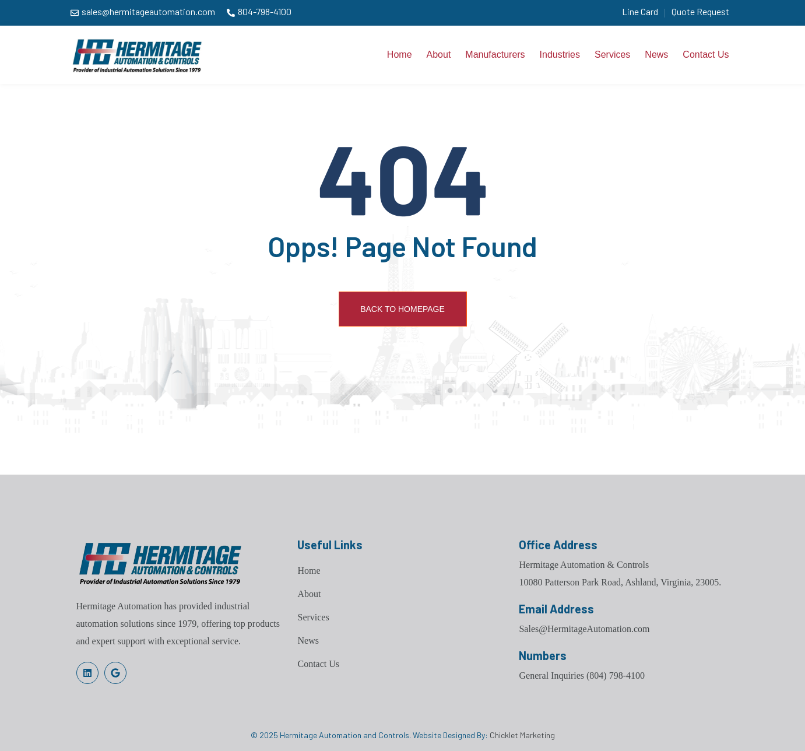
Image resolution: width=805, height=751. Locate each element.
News (656, 54)
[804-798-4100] (231, 13)
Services (612, 54)
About (439, 54)
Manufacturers (495, 54)
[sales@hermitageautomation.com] (75, 13)
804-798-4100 (264, 11)
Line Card (640, 11)
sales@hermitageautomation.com (148, 11)
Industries (560, 54)
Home (399, 54)
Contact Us (706, 54)
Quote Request (700, 11)
